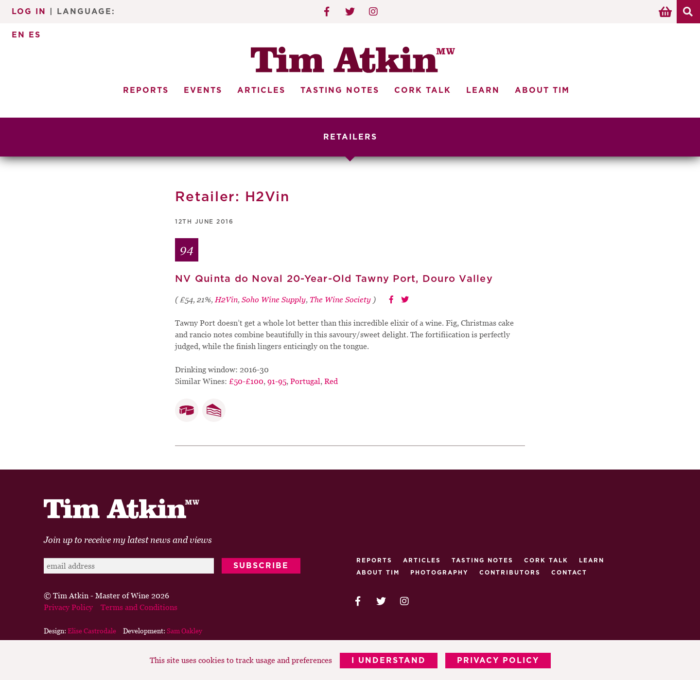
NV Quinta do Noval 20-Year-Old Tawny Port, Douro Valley (334, 279)
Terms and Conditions (139, 607)
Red (331, 381)
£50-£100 (246, 381)
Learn (483, 90)
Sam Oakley (184, 631)
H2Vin (226, 299)
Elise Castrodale (92, 631)
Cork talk (546, 560)
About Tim (542, 90)
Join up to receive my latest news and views (128, 540)
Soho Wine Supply (274, 299)
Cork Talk (422, 90)
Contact (569, 572)
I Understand (388, 660)
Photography (439, 572)
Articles (261, 90)
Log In (29, 12)
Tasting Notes (339, 90)
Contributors (510, 572)
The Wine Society (340, 299)
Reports (146, 90)
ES (35, 35)
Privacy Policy (498, 660)
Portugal (305, 381)
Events (203, 90)
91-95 (276, 381)
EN (18, 35)
